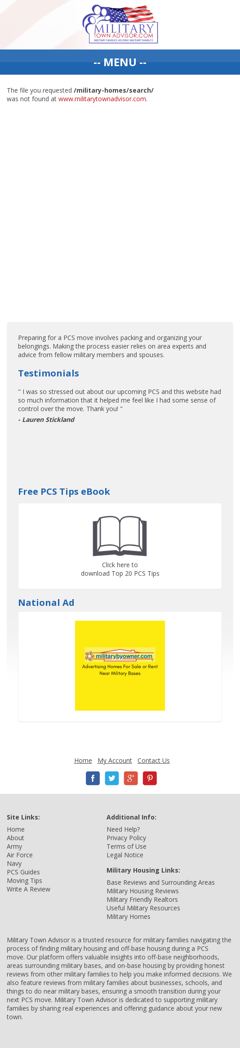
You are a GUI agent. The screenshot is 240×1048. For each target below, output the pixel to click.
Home (83, 760)
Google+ (131, 778)
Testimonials (48, 373)
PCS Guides (23, 872)
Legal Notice (125, 855)
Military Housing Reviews (143, 891)
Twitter (112, 778)
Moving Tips (24, 880)
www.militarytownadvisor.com (102, 98)
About (15, 837)
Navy (14, 863)
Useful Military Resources (143, 908)
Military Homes (129, 916)
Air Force (20, 855)
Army (14, 846)
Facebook (93, 778)
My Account (115, 760)
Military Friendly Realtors (142, 899)
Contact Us (154, 760)
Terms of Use (127, 846)
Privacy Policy (126, 837)
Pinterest (149, 778)
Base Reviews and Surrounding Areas (161, 882)
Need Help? (123, 829)
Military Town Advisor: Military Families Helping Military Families (120, 24)
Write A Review (28, 889)
